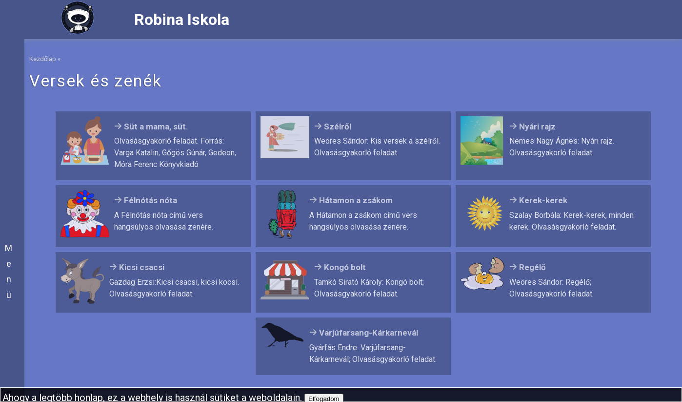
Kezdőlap (42, 59)
